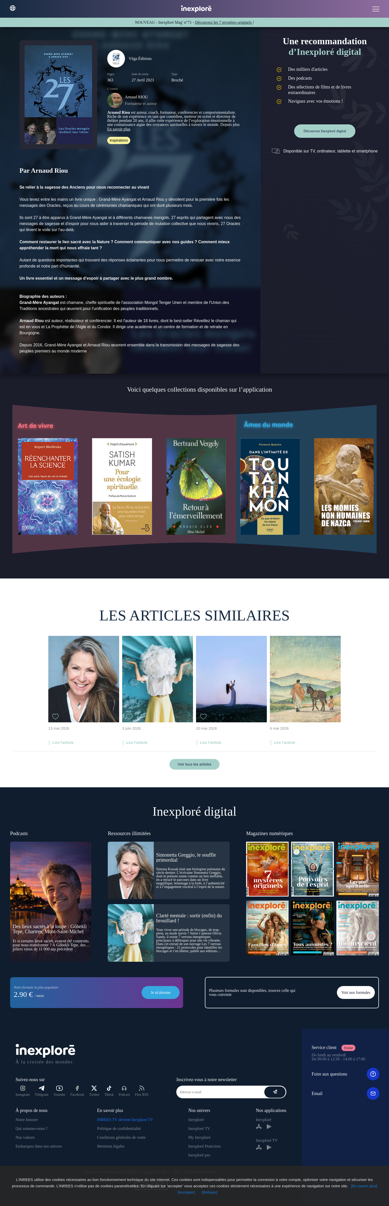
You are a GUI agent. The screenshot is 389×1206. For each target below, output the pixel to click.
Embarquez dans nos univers (39, 1146)
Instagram (23, 1091)
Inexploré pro (199, 1155)
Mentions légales (111, 1146)
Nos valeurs (25, 1137)
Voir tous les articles (194, 764)
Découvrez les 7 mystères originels (224, 22)
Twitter (94, 1091)
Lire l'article (63, 742)
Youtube (59, 1091)
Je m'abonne (161, 992)
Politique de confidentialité (119, 1128)
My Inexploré (199, 1137)
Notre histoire (27, 1120)
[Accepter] (186, 1192)
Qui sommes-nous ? (32, 1128)
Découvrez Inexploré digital (325, 131)
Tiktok (109, 1091)
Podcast (124, 1091)
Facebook (77, 1091)
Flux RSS (141, 1091)
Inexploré (196, 1120)
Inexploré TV (199, 1128)
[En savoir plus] (364, 1186)
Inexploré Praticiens (204, 1146)
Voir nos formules (355, 992)
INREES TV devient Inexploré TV (125, 1120)
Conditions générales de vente (121, 1137)
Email (345, 1093)
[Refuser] (209, 1192)
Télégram (42, 1091)
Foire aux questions (345, 1074)
